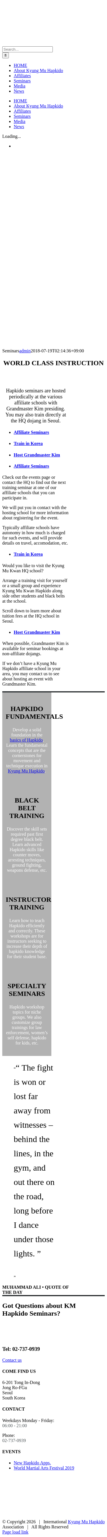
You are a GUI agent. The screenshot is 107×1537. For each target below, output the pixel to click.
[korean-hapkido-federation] (23, 1516)
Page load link (15, 1532)
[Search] (5, 55)
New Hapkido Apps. (32, 1462)
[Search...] (27, 49)
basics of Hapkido (26, 740)
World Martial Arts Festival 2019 (44, 1467)
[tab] (41, 432)
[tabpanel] (35, 510)
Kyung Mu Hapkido (26, 770)
